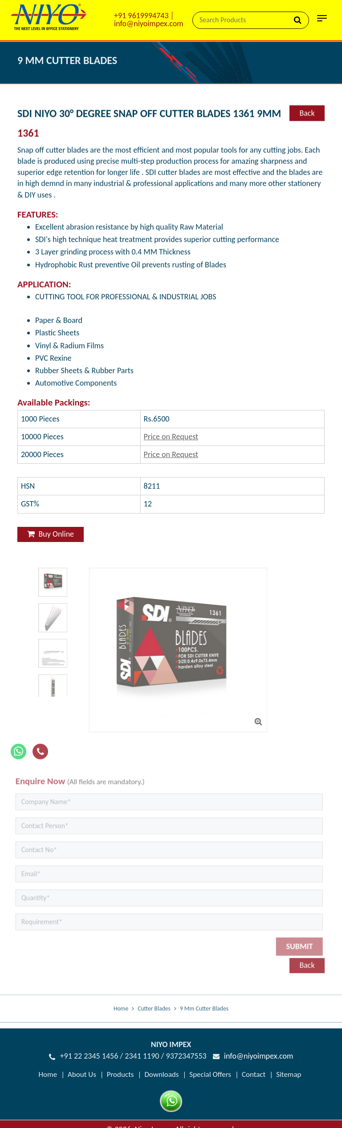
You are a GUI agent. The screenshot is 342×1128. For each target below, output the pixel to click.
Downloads (161, 1074)
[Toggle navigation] (322, 21)
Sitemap (288, 1074)
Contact (253, 1074)
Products (120, 1074)
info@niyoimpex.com (148, 23)
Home (121, 1015)
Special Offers (210, 1074)
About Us (82, 1074)
